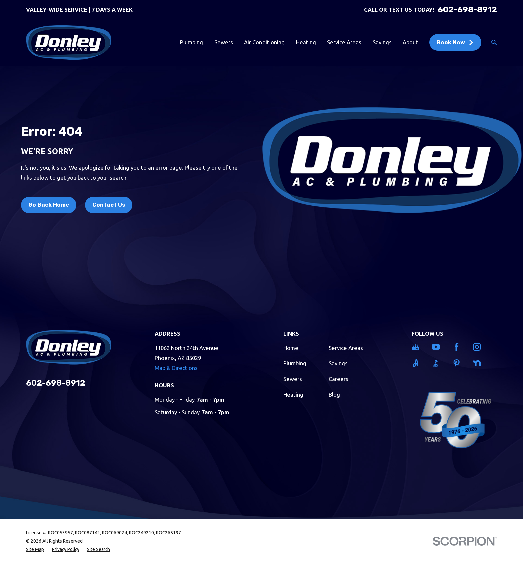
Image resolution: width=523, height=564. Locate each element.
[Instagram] (479, 347)
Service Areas (346, 348)
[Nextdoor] (479, 363)
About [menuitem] (410, 42)
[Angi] (418, 363)
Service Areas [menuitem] (344, 42)
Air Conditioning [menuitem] (264, 42)
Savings (338, 363)
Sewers (292, 379)
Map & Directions (176, 368)
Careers (338, 379)
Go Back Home (48, 204)
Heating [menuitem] (306, 42)
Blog (334, 394)
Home (290, 348)
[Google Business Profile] (418, 347)
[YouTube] (438, 347)
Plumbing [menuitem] (191, 42)
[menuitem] (35, 549)
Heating (293, 394)
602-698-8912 (467, 10)
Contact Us (108, 204)
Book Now (455, 42)
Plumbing (294, 363)
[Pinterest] (459, 363)
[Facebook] (459, 347)
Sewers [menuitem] (223, 42)
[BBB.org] (438, 363)
